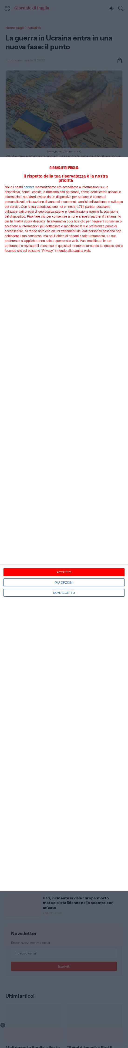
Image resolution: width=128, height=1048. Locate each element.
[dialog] (64, 524)
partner (29, 187)
